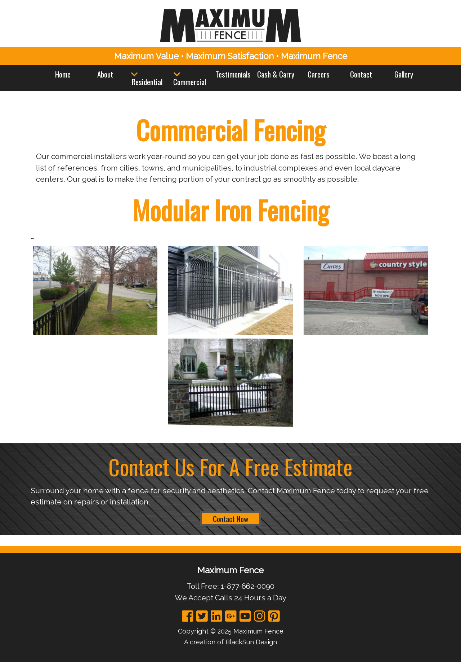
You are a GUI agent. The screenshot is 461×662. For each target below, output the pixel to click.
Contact (361, 74)
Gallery (403, 74)
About (105, 74)
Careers (319, 74)
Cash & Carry (275, 74)
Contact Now (230, 518)
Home (63, 74)
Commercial (189, 81)
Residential (147, 81)
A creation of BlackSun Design (230, 642)
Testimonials (233, 74)
